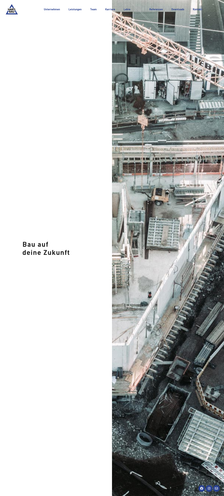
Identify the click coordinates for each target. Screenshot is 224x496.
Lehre (127, 9)
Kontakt (197, 9)
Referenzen (156, 9)
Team (93, 9)
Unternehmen (52, 9)
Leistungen (75, 9)
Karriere (110, 9)
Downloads (177, 9)
